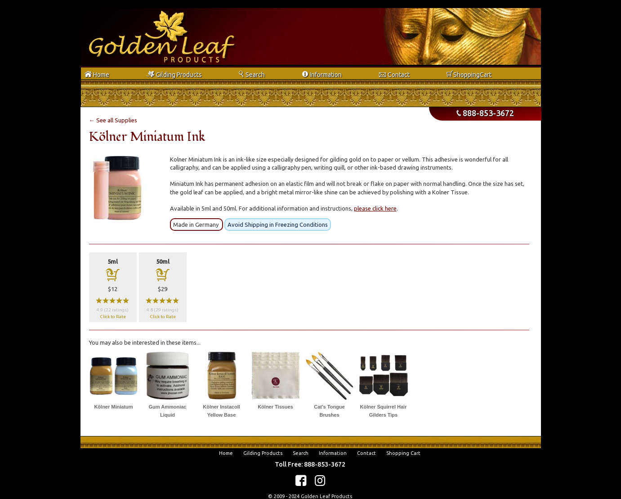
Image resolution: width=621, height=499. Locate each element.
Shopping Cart (403, 453)
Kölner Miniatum (113, 406)
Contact (366, 453)
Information (333, 453)
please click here (375, 208)
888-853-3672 (485, 112)
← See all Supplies (113, 120)
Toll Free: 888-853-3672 (310, 464)
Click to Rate (113, 316)
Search (300, 453)
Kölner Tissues (275, 406)
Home (226, 453)
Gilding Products (262, 453)
